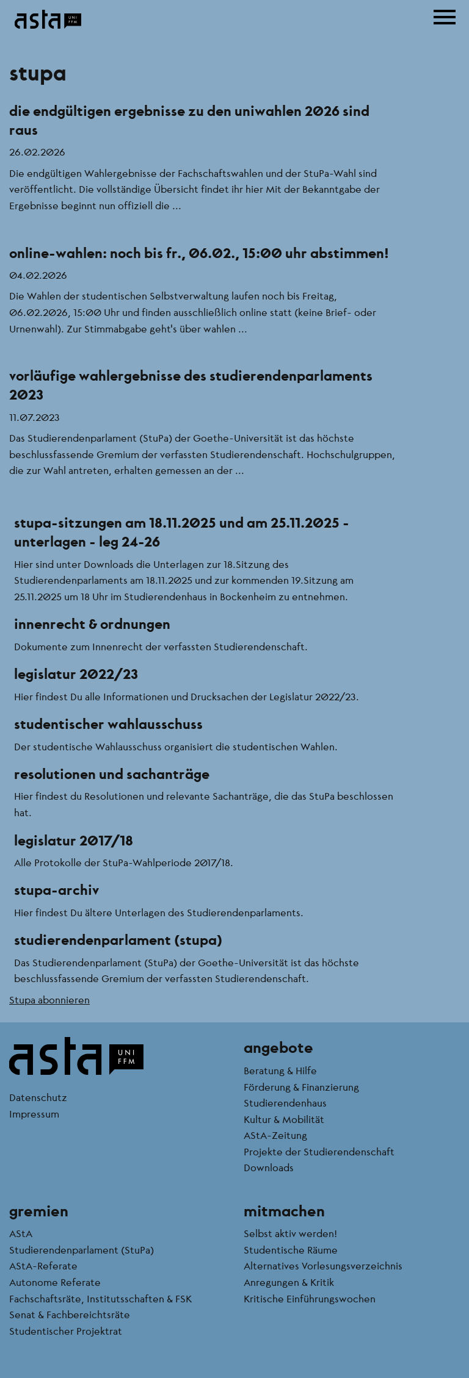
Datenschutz (38, 1097)
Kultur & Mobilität (284, 1119)
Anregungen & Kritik (289, 1282)
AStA (20, 1233)
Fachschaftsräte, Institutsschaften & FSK (100, 1298)
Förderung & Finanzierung (301, 1086)
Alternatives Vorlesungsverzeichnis (323, 1265)
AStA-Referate (43, 1265)
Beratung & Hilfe (280, 1070)
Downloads (269, 1167)
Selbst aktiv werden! (290, 1233)
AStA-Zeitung (275, 1135)
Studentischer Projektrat (65, 1330)
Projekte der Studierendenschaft (319, 1151)
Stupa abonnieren (49, 999)
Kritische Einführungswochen (310, 1298)
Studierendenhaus (285, 1102)
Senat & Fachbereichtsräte (69, 1314)
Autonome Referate (55, 1282)
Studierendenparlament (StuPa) (81, 1249)
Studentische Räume (291, 1249)
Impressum (34, 1113)
